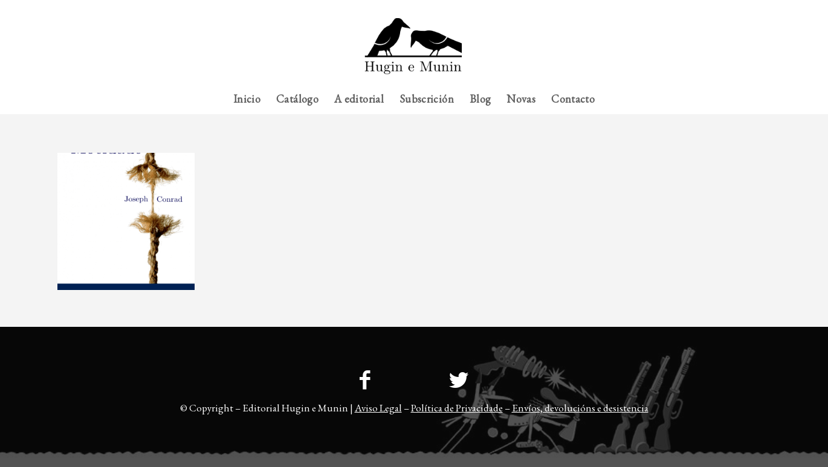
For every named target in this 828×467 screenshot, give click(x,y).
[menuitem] (747, 9)
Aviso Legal (378, 407)
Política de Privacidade (457, 407)
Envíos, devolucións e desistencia (580, 407)
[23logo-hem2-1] (413, 51)
